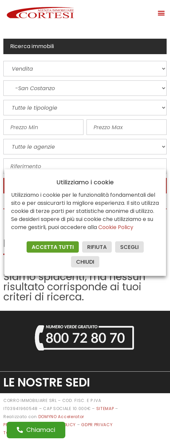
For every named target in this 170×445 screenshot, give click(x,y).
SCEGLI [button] (129, 247)
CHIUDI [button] (85, 262)
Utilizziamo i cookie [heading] (85, 182)
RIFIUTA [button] (97, 247)
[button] (161, 12)
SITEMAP (105, 408)
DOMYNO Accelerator (61, 416)
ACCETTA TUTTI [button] (53, 247)
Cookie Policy (115, 227)
